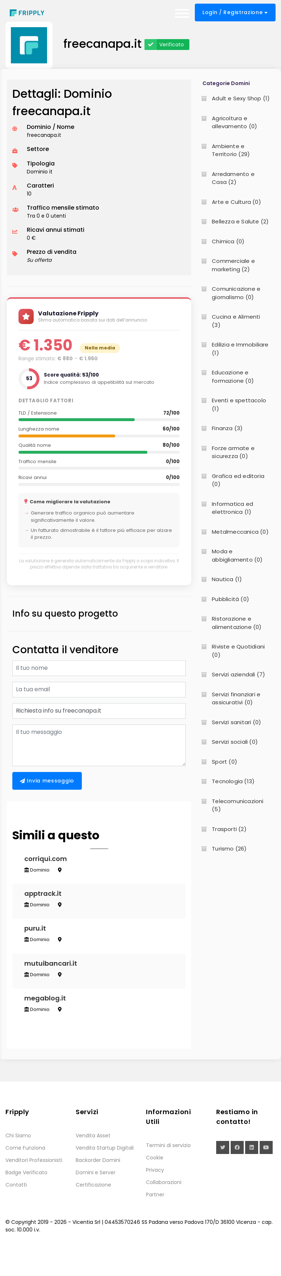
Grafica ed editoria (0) (230, 480)
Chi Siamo (18, 1161)
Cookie (154, 1183)
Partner (155, 1220)
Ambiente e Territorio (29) (223, 150)
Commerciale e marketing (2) (226, 265)
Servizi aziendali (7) (231, 674)
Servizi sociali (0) (227, 742)
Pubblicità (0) (223, 599)
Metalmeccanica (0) (233, 532)
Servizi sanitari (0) (229, 722)
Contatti (16, 1210)
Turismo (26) (222, 848)
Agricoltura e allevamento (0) (227, 122)
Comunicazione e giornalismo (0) (228, 293)
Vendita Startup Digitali (105, 1173)
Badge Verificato (26, 1198)
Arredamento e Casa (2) (226, 178)
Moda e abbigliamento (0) (230, 555)
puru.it (38, 941)
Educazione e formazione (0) (225, 377)
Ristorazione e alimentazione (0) (229, 623)
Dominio (39, 872)
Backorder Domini (98, 1185)
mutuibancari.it (53, 981)
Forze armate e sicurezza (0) (226, 452)
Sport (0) (217, 761)
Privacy (155, 1195)
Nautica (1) (219, 579)
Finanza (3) (220, 428)
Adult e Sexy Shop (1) (233, 98)
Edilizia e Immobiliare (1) (232, 349)
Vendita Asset (93, 1161)
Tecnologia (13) (226, 781)
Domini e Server (96, 1198)
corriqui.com (48, 861)
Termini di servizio (168, 1171)
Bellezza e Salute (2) (233, 221)
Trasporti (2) (222, 829)
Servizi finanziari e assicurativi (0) (228, 698)
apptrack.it (45, 901)
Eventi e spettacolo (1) (231, 404)
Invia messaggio (47, 780)
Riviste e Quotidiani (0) (231, 651)
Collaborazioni (163, 1208)
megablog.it (47, 1021)
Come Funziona (25, 1173)
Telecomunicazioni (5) (230, 805)
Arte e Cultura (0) (229, 202)
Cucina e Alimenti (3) (228, 321)
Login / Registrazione (235, 12)
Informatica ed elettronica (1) (225, 508)
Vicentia (82, 1247)
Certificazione (93, 1210)
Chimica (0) (220, 241)
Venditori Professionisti (33, 1185)
